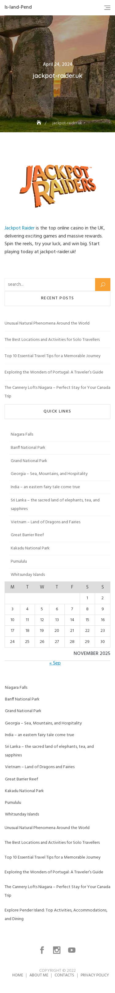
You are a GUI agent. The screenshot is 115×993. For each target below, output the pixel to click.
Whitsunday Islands (28, 574)
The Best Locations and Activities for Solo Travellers (52, 339)
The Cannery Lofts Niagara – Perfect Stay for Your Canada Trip (57, 392)
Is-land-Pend (18, 7)
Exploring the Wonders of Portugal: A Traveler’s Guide (54, 372)
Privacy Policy (95, 975)
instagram (57, 950)
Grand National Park (29, 461)
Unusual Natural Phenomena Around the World (47, 323)
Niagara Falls (22, 434)
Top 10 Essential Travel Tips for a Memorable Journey (53, 356)
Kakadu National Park (30, 548)
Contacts (64, 975)
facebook (42, 950)
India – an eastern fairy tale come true (45, 487)
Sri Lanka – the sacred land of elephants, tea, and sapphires (55, 504)
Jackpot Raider (20, 228)
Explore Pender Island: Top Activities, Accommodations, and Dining (56, 915)
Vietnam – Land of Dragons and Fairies (45, 522)
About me (38, 975)
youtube (72, 950)
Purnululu (19, 561)
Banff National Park (28, 447)
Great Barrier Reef (27, 535)
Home (17, 975)
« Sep (55, 663)
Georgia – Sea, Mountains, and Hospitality (49, 473)
